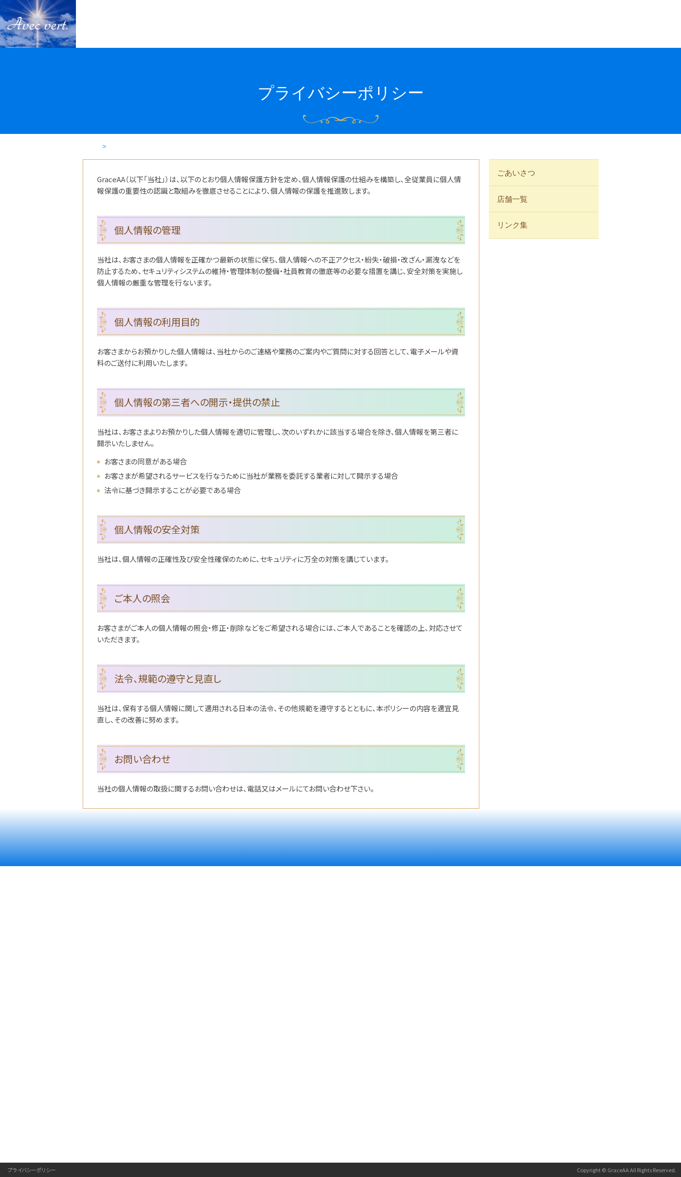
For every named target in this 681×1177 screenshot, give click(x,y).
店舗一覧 (512, 200)
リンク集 (512, 226)
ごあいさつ (516, 173)
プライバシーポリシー (32, 1170)
